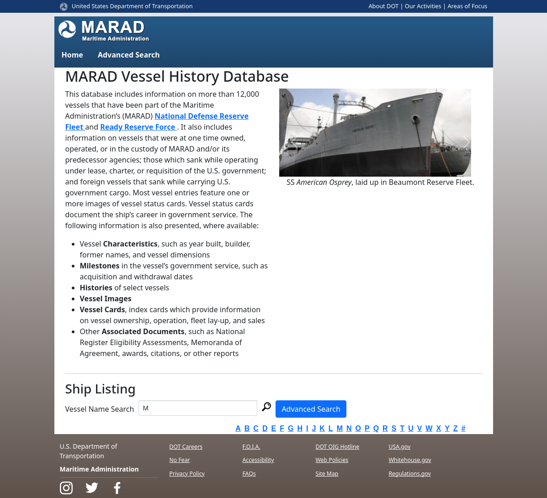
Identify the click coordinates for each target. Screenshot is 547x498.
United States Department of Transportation (132, 6)
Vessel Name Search (99, 409)
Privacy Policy (187, 473)
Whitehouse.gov (409, 460)
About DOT (383, 6)
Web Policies (331, 460)
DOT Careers (186, 447)
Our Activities (423, 6)
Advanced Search (310, 409)
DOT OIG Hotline (337, 447)
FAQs (248, 473)
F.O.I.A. (251, 447)
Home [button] (72, 55)
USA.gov (399, 447)
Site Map (326, 473)
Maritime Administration (99, 469)
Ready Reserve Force (138, 127)
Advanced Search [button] (129, 55)
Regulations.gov (409, 473)
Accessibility (258, 460)
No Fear (180, 460)
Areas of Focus (467, 6)
